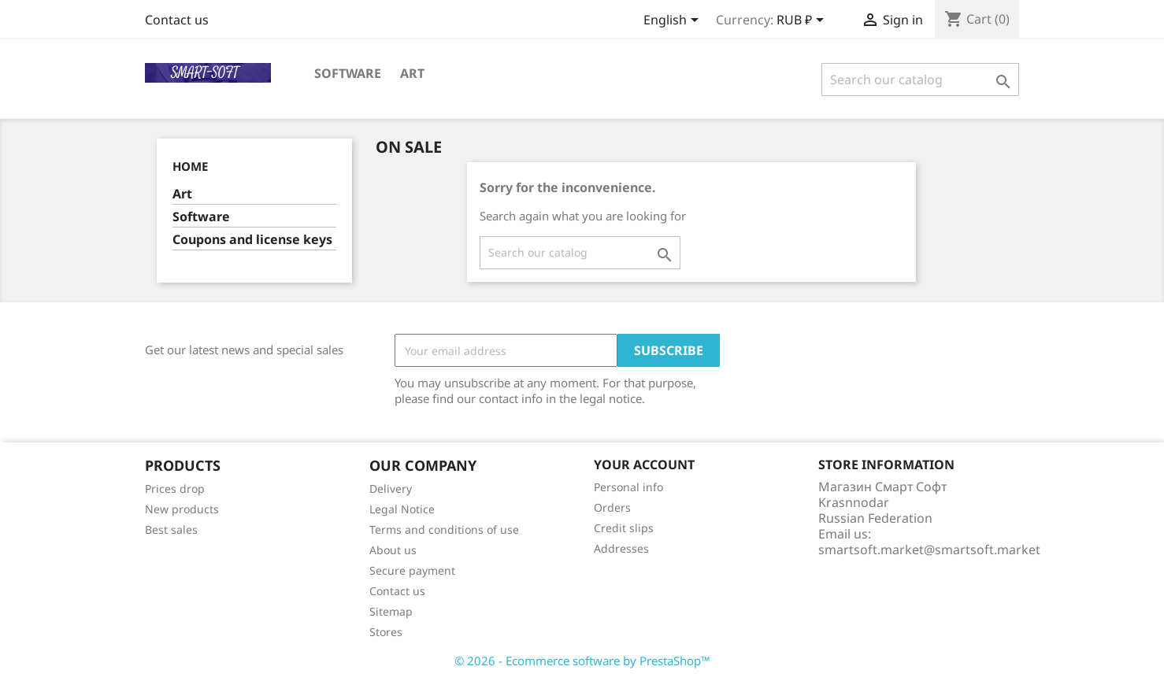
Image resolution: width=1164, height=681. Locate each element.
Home (190, 166)
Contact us (177, 19)
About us (393, 549)
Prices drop (175, 488)
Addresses (621, 548)
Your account (644, 464)
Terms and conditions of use (444, 529)
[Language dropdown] (673, 21)
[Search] (920, 79)
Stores (385, 631)
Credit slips (624, 527)
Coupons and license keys (252, 239)
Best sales (171, 529)
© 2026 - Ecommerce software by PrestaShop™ (582, 660)
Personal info (628, 486)
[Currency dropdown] (803, 21)
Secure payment (412, 570)
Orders (612, 507)
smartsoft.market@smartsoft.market (929, 549)
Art (412, 73)
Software (347, 73)
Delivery (390, 488)
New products (182, 508)
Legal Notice (402, 508)
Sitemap (391, 611)
